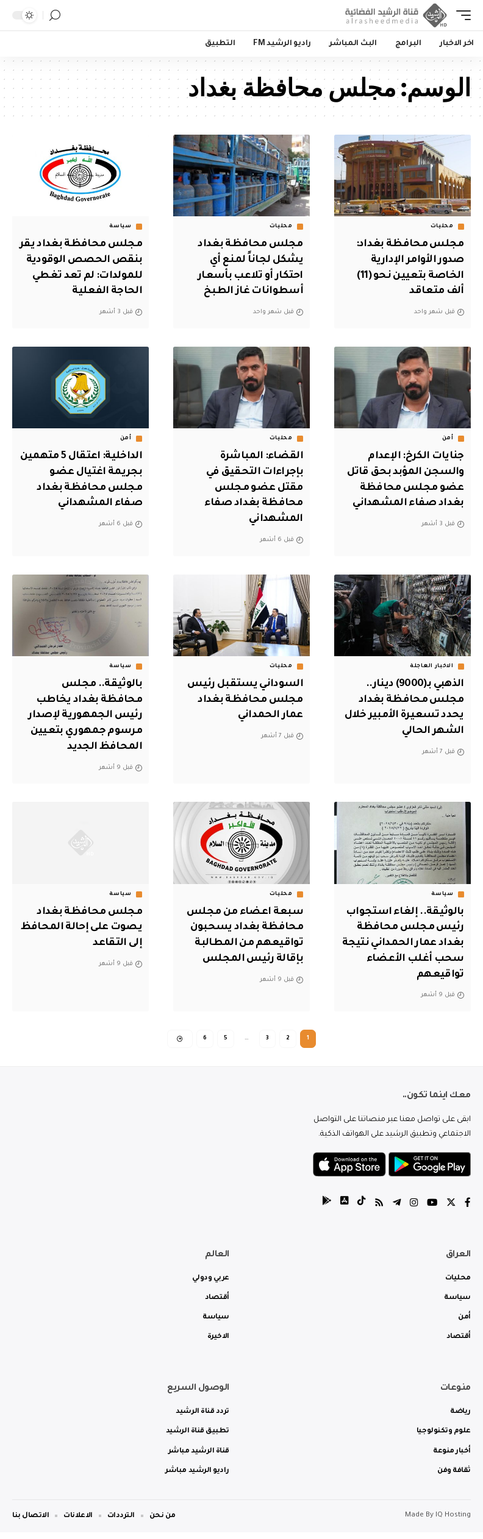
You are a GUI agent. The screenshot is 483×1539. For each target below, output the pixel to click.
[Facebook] (468, 1210)
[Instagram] (412, 1210)
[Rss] (376, 1210)
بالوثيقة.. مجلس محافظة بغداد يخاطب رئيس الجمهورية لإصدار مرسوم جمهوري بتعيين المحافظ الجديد (83, 724)
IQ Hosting (453, 1522)
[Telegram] (394, 1210)
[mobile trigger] (460, 15)
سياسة (120, 227)
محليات (442, 227)
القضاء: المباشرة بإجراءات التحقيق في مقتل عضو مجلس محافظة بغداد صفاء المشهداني (252, 499)
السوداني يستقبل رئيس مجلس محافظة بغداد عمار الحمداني (243, 708)
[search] (54, 15)
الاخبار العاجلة (432, 676)
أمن (448, 451)
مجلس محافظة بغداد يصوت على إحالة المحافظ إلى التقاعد (87, 932)
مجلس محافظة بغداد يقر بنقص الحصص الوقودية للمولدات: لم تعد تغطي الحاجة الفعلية (87, 274)
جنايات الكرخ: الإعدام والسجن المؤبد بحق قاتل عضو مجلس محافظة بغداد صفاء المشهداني (413, 499)
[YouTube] (431, 1210)
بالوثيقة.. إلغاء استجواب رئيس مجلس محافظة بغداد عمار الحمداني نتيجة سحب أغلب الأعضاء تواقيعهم (402, 948)
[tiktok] (358, 1210)
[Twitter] (451, 1210)
